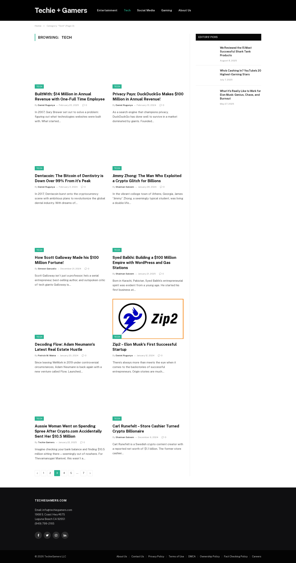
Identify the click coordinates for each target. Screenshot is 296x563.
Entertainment (107, 10)
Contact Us (137, 556)
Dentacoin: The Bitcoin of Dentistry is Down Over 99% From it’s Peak (69, 178)
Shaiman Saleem (125, 187)
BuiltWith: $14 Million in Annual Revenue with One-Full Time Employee (70, 96)
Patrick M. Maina (47, 355)
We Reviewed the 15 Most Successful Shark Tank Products (236, 51)
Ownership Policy (210, 556)
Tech (127, 10)
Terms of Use (176, 556)
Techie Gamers (46, 442)
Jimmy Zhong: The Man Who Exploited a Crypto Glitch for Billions (147, 178)
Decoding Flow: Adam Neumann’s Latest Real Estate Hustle (65, 347)
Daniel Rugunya (46, 105)
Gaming (166, 10)
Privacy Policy (156, 556)
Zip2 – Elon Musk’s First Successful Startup (145, 347)
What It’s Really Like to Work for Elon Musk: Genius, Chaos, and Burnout (240, 94)
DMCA (192, 556)
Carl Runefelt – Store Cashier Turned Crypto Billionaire (146, 428)
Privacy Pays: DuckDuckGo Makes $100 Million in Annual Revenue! (148, 96)
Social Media (146, 10)
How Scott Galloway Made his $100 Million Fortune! (67, 260)
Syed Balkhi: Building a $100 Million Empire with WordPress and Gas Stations (144, 262)
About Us (184, 10)
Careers (256, 556)
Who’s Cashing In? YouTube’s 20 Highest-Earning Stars (240, 72)
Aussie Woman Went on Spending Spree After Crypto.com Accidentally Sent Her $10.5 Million (68, 431)
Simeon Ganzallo (47, 268)
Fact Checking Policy (236, 556)
